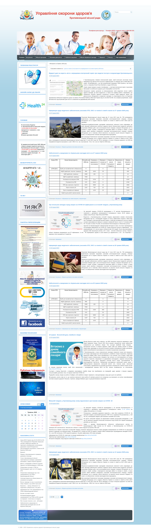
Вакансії (22, 452)
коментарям (94, 68)
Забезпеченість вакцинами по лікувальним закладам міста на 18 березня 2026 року (30, 504)
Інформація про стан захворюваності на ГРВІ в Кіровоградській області (31, 490)
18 (22, 426)
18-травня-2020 (55, 403)
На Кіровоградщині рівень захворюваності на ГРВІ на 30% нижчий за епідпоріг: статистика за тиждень (31, 497)
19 (25, 426)
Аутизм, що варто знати (27, 493)
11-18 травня (126, 409)
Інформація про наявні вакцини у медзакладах (74, 198)
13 (28, 423)
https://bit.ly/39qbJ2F (70, 437)
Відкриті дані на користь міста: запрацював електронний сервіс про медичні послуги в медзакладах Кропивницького (90, 73)
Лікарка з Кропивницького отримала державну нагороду (30, 455)
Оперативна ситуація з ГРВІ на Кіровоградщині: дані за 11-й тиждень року (31, 469)
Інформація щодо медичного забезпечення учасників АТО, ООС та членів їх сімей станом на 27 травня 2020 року (89, 110)
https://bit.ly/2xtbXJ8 (86, 438)
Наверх (61, 496)
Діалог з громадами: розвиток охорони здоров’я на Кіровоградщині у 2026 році (31, 464)
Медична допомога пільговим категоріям (72, 147)
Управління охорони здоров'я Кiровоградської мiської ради (65, 15)
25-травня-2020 (55, 207)
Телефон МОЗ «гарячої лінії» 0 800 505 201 (120, 30)
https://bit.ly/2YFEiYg (55, 369)
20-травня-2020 (55, 248)
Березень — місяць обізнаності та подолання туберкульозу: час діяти (30, 486)
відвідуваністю (85, 68)
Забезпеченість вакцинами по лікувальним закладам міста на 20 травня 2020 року (78, 283)
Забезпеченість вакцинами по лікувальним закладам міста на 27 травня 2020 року (78, 153)
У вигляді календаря (42, 404)
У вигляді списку (38, 404)
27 (28, 428)
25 (22, 428)
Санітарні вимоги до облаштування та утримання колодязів (31, 479)
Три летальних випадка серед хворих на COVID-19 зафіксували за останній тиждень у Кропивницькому (85, 204)
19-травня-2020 (55, 337)
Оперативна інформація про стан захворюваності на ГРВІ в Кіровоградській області (29, 474)
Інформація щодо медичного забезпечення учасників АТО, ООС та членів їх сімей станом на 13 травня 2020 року (89, 452)
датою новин (68, 68)
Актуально (58, 147)
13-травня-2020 (55, 454)
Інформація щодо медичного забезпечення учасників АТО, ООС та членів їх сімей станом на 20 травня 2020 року (89, 245)
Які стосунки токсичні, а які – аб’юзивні (31, 501)
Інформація (58, 104)
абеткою (101, 68)
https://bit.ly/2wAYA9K (91, 435)
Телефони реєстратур (96, 30)
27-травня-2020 (55, 113)
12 (25, 423)
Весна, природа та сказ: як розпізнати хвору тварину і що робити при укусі (31, 482)
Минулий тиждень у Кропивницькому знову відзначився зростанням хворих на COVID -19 (80, 401)
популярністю (76, 68)
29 (35, 428)
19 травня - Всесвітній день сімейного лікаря (65, 335)
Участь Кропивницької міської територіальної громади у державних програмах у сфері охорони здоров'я (31, 459)
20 (28, 426)
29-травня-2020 (55, 76)
